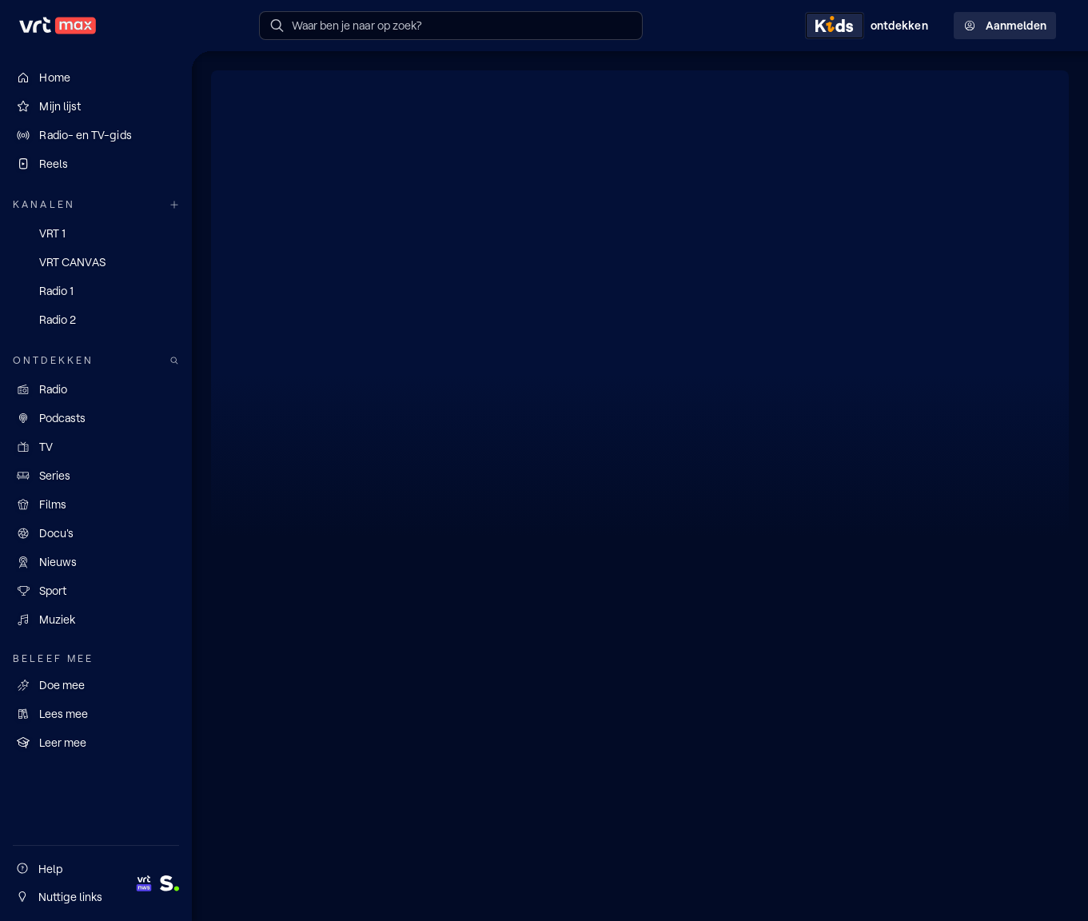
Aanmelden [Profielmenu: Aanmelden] (1004, 25)
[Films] (95, 504)
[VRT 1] (95, 233)
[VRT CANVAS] (95, 262)
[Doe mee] (95, 685)
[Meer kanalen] (174, 205)
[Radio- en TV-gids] (95, 135)
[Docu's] (95, 533)
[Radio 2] (95, 319)
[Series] (95, 475)
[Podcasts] (95, 418)
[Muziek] (95, 619)
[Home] (95, 77)
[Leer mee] (95, 742)
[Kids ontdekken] (870, 25)
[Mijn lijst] (95, 106)
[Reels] (95, 163)
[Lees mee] (95, 714)
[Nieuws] (95, 562)
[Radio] (95, 389)
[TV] (95, 446)
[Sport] (95, 590)
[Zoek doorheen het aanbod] (174, 361)
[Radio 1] (95, 291)
